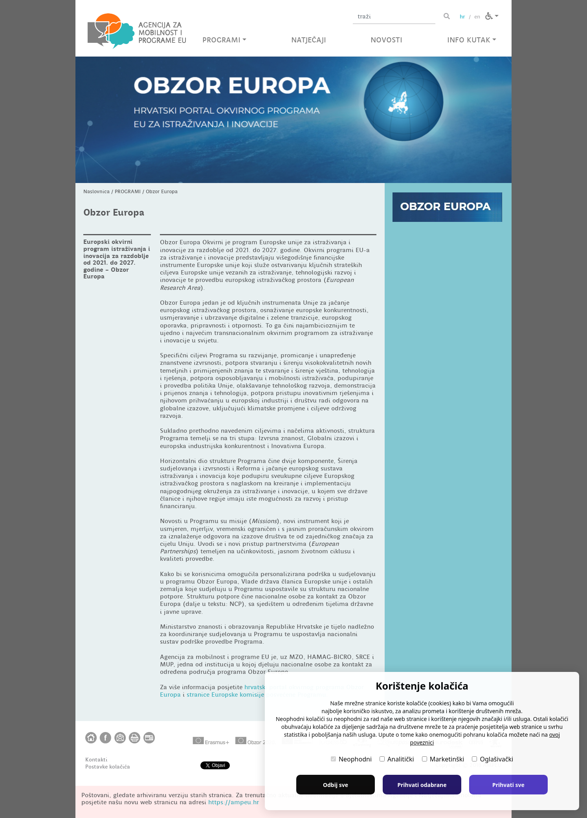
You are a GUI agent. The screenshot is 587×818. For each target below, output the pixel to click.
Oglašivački (492, 759)
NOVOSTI (386, 40)
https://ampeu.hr (233, 802)
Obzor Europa (162, 191)
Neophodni (351, 759)
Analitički (397, 759)
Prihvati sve (508, 785)
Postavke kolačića (107, 766)
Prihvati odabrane (421, 785)
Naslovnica (96, 191)
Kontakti (96, 759)
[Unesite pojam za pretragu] (394, 16)
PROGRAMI (224, 40)
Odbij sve (335, 785)
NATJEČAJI (308, 40)
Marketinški (443, 759)
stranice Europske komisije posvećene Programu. (257, 694)
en (477, 16)
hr (462, 16)
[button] (492, 16)
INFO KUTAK (471, 40)
